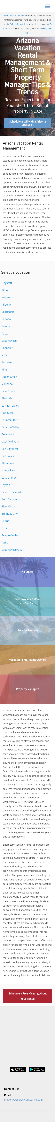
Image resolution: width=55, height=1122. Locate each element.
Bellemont (7, 434)
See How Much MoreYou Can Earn (27, 601)
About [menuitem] (6, 1116)
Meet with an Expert (14, 15)
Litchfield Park (10, 441)
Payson (5, 485)
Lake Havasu (9, 341)
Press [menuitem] (24, 1116)
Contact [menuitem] (32, 1116)
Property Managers (27, 689)
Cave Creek (8, 391)
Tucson (5, 333)
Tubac (5, 528)
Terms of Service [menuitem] (25, 1119)
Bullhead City (9, 513)
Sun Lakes (7, 456)
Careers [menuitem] (15, 1116)
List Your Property (27, 630)
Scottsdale (7, 312)
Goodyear (7, 413)
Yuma (4, 542)
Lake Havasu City (11, 550)
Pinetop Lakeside (11, 492)
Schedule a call (17, 24)
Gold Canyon (9, 499)
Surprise (6, 362)
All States (27, 572)
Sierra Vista (8, 506)
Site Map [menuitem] (38, 1119)
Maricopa (7, 384)
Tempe (5, 326)
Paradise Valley (10, 427)
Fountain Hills (9, 420)
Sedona (6, 319)
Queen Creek (9, 377)
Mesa (4, 355)
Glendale (6, 398)
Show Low (7, 463)
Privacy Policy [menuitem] (9, 1119)
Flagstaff (6, 283)
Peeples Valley (10, 535)
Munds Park (8, 470)
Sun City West (9, 449)
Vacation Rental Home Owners (27, 660)
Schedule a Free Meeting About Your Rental (28, 996)
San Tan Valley (10, 405)
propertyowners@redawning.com (23, 1083)
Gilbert (5, 290)
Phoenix (6, 304)
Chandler (7, 348)
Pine (4, 369)
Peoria (5, 521)
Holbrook (7, 297)
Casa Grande (9, 477)
